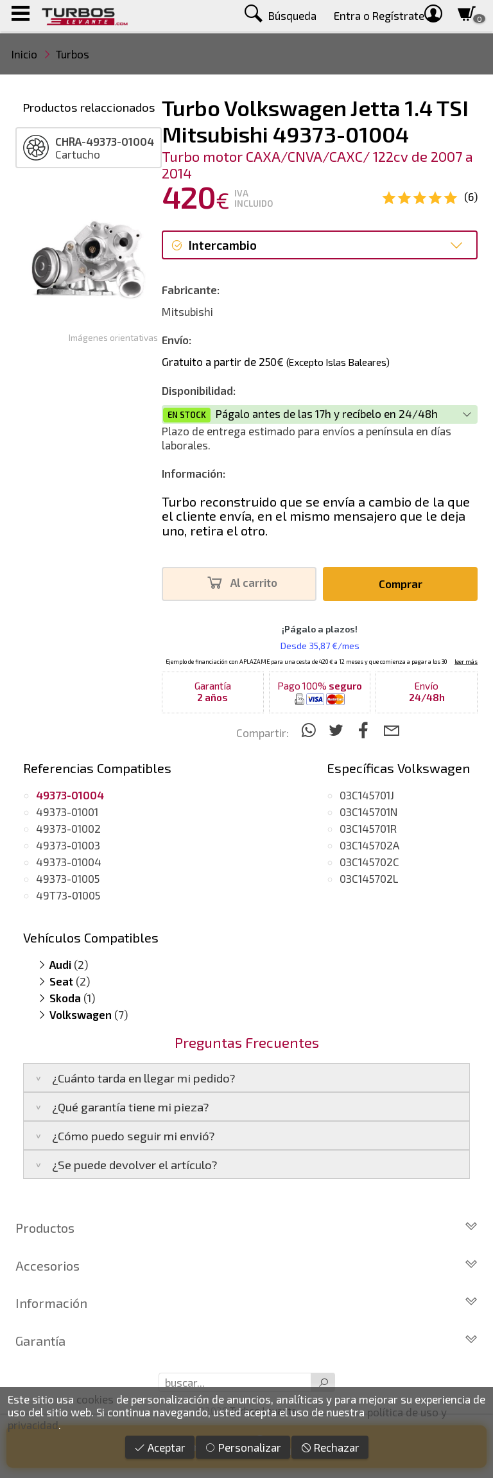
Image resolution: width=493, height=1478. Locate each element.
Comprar (400, 583)
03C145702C (369, 861)
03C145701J (367, 794)
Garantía (246, 1340)
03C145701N (368, 811)
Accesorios (246, 1265)
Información (246, 1302)
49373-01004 (68, 861)
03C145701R (368, 828)
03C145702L (369, 878)
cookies (95, 1399)
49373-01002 (68, 828)
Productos (246, 1227)
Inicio (24, 54)
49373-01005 (67, 878)
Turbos (72, 54)
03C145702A (369, 845)
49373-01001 (67, 811)
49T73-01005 (68, 895)
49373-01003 (68, 845)
